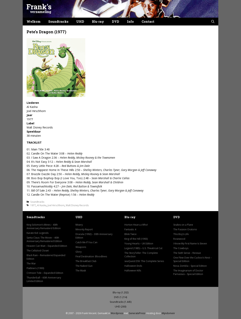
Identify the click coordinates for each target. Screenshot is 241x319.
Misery (79, 224)
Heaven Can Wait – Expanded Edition (47, 246)
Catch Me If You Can (86, 242)
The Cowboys (180, 248)
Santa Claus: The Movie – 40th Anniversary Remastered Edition (44, 239)
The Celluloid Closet (38, 250)
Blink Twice (130, 234)
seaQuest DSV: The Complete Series (144, 261)
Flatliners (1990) (35, 268)
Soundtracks (58, 21)
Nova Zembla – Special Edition (190, 265)
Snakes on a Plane (183, 224)
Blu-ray (98, 21)
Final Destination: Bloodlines (91, 256)
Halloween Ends (133, 265)
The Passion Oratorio (185, 229)
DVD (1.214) (120, 297)
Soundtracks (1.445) (120, 302)
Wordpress (117, 313)
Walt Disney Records (77, 205)
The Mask (81, 270)
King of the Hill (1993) (136, 238)
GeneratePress (137, 313)
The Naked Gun (84, 265)
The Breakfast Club (86, 261)
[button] (212, 21)
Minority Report (84, 229)
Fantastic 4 (130, 229)
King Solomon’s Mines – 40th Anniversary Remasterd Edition (44, 226)
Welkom (33, 21)
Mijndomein (168, 313)
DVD (115, 21)
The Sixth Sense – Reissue (187, 253)
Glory (79, 251)
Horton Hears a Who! (136, 224)
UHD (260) (120, 306)
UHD (80, 21)
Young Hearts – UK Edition (138, 243)
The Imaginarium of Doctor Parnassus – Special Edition (188, 272)
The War (31, 263)
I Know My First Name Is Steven (190, 243)
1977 (33, 205)
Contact (148, 21)
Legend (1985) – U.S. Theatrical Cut (143, 248)
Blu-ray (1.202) (121, 292)
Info (130, 21)
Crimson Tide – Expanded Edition (45, 273)
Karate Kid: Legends (38, 233)
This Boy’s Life (181, 234)
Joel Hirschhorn (56, 205)
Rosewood (179, 238)
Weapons (81, 247)
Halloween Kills (132, 270)
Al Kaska (41, 205)
